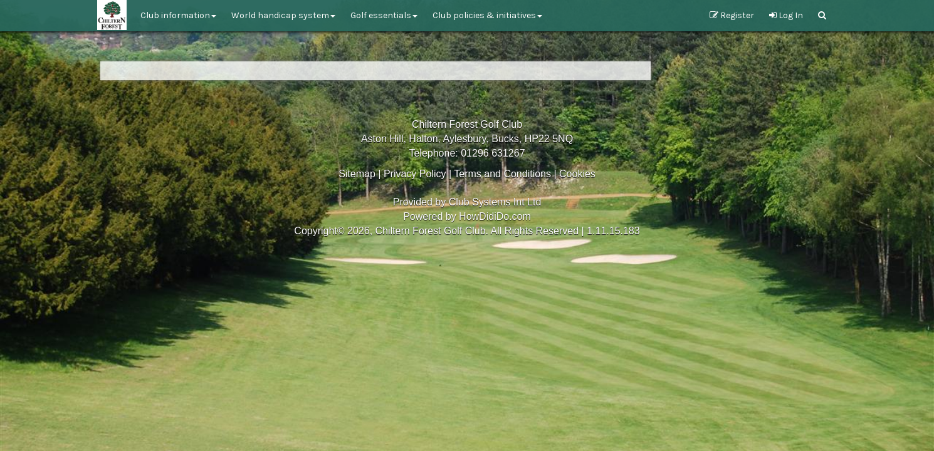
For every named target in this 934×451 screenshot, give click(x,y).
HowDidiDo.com (495, 216)
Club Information (178, 15)
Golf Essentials (383, 15)
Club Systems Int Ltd (495, 202)
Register (732, 15)
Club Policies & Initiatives (487, 15)
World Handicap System (283, 15)
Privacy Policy (415, 173)
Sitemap (356, 173)
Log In (786, 15)
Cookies (577, 173)
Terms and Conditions (502, 173)
